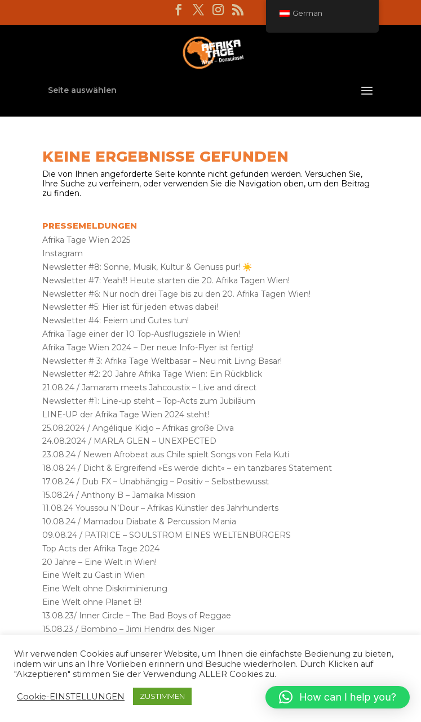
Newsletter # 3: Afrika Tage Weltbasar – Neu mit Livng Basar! (162, 361)
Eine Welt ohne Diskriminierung (104, 588)
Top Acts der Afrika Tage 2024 (100, 548)
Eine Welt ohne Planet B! (91, 602)
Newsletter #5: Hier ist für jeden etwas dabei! (130, 307)
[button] (337, 697)
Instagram (62, 253)
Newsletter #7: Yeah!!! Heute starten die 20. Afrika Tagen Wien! (166, 280)
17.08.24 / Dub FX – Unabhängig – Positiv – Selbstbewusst (155, 481)
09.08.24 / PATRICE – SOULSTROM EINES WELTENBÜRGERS (166, 535)
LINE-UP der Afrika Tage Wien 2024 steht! (125, 414)
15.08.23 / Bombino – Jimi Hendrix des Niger (128, 629)
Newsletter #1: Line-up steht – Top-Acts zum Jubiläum (148, 401)
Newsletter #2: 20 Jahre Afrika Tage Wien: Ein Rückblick (152, 374)
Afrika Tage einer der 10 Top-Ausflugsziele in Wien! (141, 334)
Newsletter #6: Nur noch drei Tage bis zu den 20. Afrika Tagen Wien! (176, 294)
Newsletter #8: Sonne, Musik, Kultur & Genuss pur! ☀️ (147, 267)
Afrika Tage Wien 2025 (86, 240)
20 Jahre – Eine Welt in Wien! (99, 562)
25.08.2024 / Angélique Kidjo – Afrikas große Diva (138, 428)
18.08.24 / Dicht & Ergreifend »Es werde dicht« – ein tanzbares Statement (187, 468)
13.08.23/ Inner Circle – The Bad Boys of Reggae (136, 615)
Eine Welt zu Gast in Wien (93, 575)
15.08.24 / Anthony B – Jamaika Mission (119, 495)
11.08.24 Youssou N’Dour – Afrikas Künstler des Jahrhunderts (160, 508)
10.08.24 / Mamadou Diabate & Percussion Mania (139, 521)
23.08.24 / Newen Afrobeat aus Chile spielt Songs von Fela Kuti (165, 454)
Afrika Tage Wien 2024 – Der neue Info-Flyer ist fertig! (148, 347)
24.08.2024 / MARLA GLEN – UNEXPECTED (129, 441)
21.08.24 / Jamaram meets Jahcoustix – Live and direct (149, 387)
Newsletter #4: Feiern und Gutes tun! (115, 320)
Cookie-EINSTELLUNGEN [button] (71, 697)
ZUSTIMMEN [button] (162, 696)
